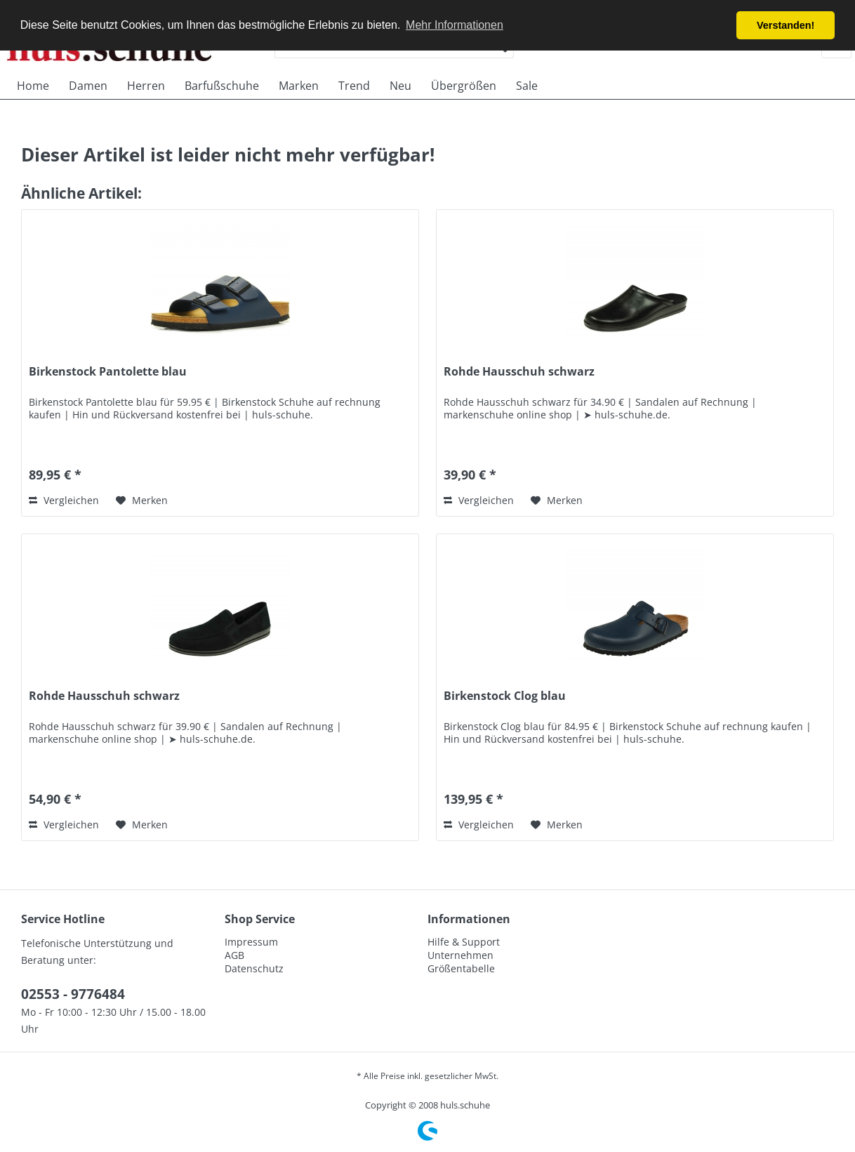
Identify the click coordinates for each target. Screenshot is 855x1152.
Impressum (251, 941)
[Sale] (527, 85)
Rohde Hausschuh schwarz (519, 371)
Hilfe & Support (464, 941)
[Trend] (354, 85)
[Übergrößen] (463, 85)
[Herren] (146, 85)
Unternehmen (460, 955)
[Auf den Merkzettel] (142, 500)
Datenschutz (254, 968)
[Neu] (400, 85)
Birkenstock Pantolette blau (108, 371)
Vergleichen (64, 500)
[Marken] (299, 85)
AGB (234, 955)
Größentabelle (461, 968)
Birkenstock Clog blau (505, 696)
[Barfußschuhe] (222, 85)
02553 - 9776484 (73, 994)
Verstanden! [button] (785, 25)
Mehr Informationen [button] (454, 25)
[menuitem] (33, 85)
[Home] (33, 85)
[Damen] (88, 85)
